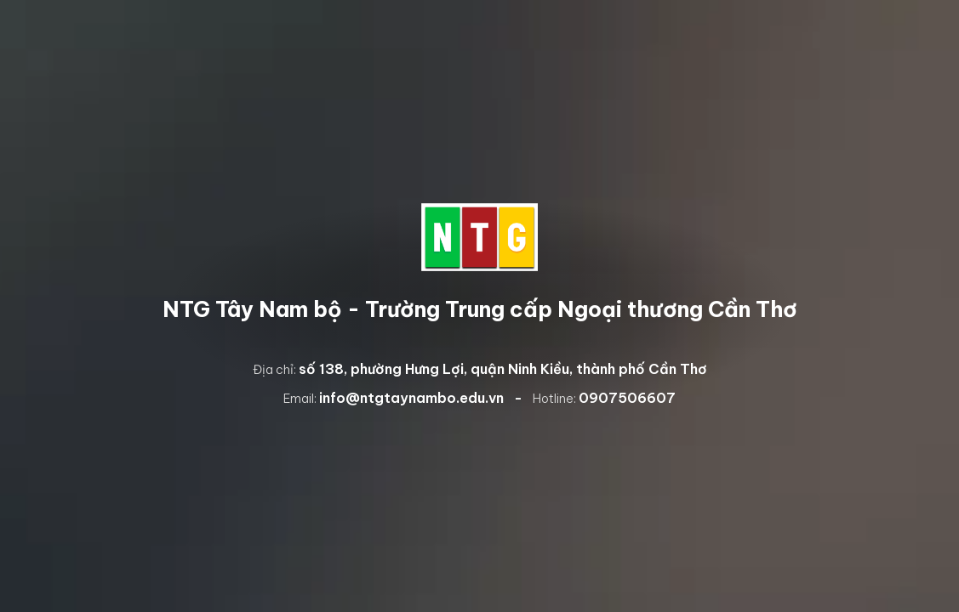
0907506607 (627, 397)
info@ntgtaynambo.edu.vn (411, 397)
